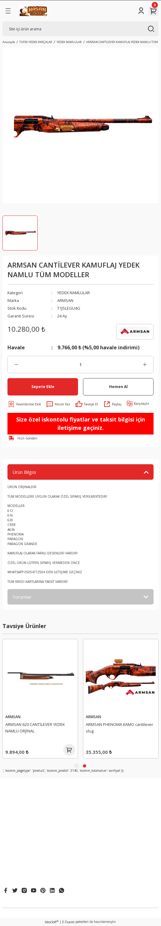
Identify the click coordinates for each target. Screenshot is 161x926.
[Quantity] (80, 364)
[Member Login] (141, 11)
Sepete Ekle (42, 386)
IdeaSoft (51, 922)
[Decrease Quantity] (16, 364)
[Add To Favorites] (24, 404)
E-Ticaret (68, 922)
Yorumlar (22, 597)
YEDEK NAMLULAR (73, 292)
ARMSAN (65, 300)
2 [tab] (84, 765)
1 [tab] (76, 765)
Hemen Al (118, 386)
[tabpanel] (40, 698)
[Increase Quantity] (144, 364)
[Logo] (33, 10)
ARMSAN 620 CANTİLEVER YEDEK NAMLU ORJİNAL (115, 728)
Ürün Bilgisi (24, 472)
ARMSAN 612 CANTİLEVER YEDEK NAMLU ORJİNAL (35, 728)
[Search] (80, 28)
